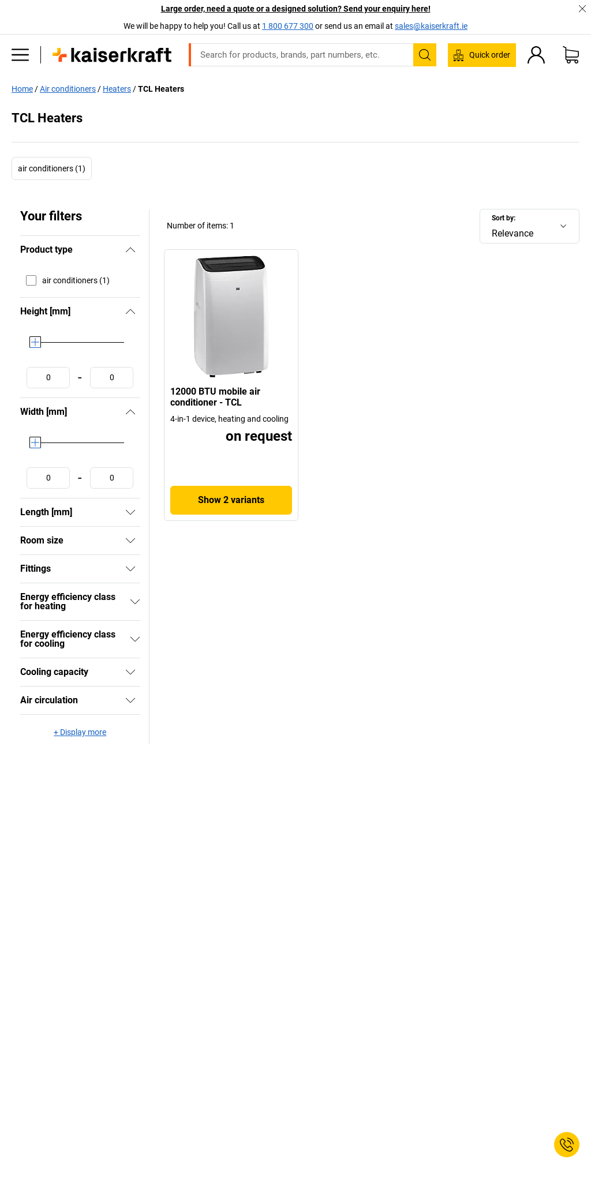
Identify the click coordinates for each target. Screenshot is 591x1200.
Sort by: (503, 218)
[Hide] (130, 249)
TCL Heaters (161, 88)
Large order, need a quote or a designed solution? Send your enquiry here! (296, 8)
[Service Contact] (566, 1144)
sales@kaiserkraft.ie (431, 26)
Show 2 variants (231, 499)
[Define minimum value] (48, 377)
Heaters (117, 88)
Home (22, 88)
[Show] (130, 512)
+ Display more (80, 732)
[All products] (20, 54)
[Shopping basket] (570, 54)
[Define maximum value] (111, 377)
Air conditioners (68, 88)
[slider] (35, 342)
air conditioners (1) (51, 168)
